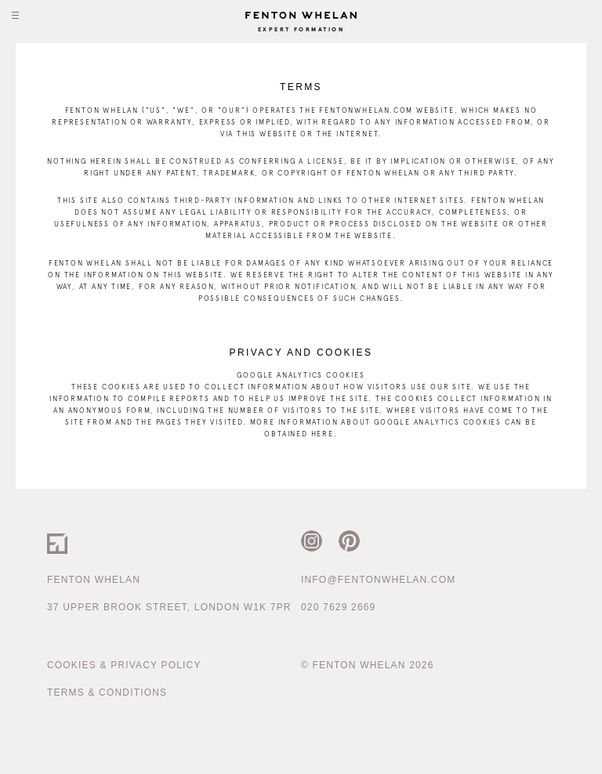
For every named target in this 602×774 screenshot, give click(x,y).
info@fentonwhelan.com (378, 579)
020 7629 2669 (338, 607)
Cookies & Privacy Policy (124, 665)
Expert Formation (301, 30)
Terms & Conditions (107, 692)
